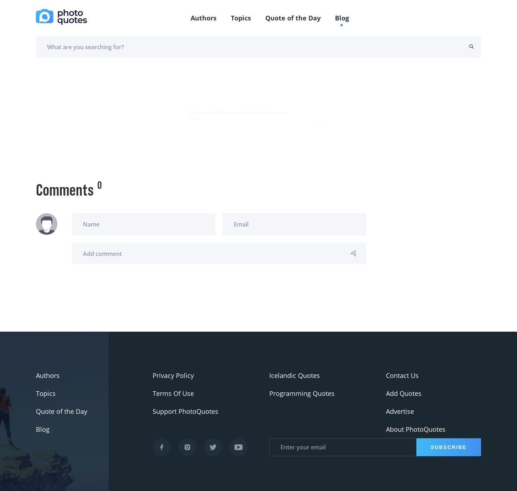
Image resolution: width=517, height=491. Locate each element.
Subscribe (449, 447)
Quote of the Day (293, 18)
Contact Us (402, 375)
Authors (203, 18)
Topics (241, 18)
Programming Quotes (302, 393)
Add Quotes (403, 393)
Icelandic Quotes (294, 375)
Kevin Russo (55, 115)
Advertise (400, 411)
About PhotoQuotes (416, 429)
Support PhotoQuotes (185, 411)
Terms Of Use (173, 393)
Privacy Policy (173, 375)
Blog (342, 18)
